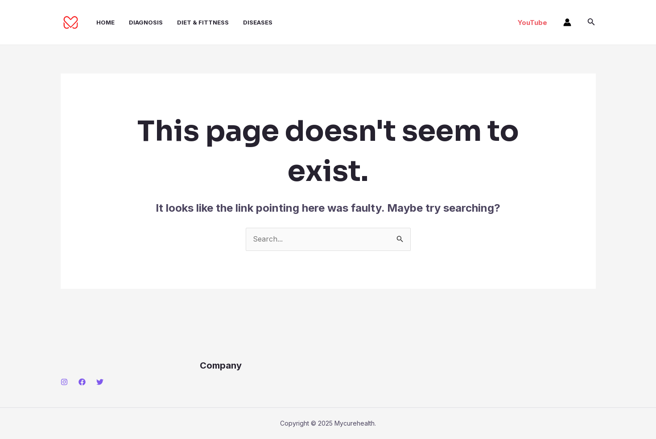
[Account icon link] (567, 22)
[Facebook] (82, 382)
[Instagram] (64, 382)
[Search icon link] (591, 22)
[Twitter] (99, 382)
